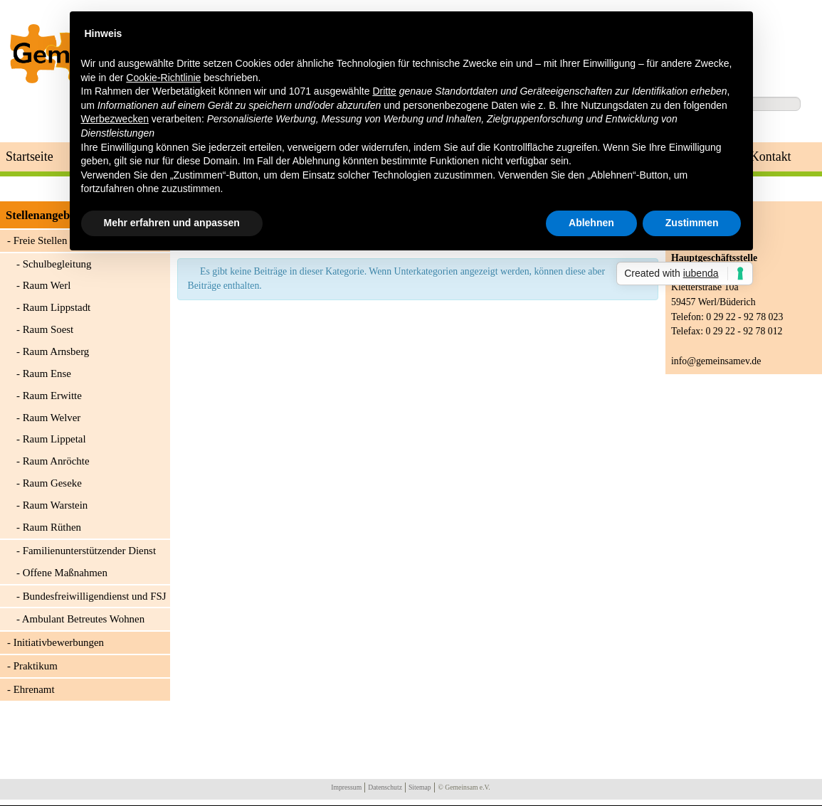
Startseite (29, 156)
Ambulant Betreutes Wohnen (83, 619)
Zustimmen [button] (692, 222)
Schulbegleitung (57, 264)
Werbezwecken (115, 118)
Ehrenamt (34, 689)
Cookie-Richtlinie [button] (163, 77)
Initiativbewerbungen (59, 642)
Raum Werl (47, 285)
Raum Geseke (52, 483)
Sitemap (420, 787)
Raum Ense (47, 373)
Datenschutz (385, 787)
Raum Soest (48, 329)
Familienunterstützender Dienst (89, 550)
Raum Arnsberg (56, 351)
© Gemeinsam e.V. (464, 787)
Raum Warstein (55, 505)
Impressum (346, 787)
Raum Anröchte (56, 461)
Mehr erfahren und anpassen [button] (172, 222)
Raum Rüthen (52, 527)
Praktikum (36, 666)
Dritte (384, 91)
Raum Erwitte (52, 395)
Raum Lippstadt (57, 307)
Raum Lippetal (54, 439)
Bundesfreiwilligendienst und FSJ (95, 596)
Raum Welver (52, 417)
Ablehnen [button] (591, 222)
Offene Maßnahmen (65, 572)
